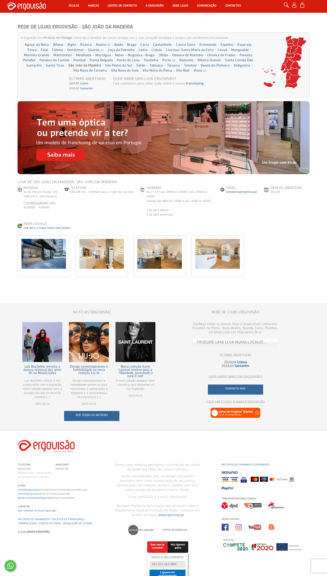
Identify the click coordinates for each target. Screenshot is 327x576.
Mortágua (103, 55)
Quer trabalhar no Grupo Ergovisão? (37, 511)
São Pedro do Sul (118, 65)
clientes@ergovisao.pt (30, 494)
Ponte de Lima (128, 60)
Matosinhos (62, 55)
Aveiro (103, 44)
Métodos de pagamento (34, 519)
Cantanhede (162, 44)
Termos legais (27, 523)
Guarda (96, 50)
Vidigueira (242, 65)
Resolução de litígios (77, 523)
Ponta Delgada (101, 60)
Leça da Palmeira (121, 50)
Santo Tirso (55, 65)
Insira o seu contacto (167, 557)
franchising (195, 83)
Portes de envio (50, 523)
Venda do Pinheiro (215, 65)
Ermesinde (207, 44)
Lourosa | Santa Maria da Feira (190, 50)
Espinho (226, 44)
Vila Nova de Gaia (125, 70)
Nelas (119, 55)
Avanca (86, 44)
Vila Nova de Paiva (157, 70)
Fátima (57, 50)
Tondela (190, 65)
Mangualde (240, 50)
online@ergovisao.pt (29, 490)
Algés (71, 44)
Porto (168, 60)
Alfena (58, 44)
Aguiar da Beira (37, 44)
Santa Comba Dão (239, 60)
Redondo (186, 60)
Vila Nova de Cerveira (90, 70)
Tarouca (173, 65)
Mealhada (83, 55)
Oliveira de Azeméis (187, 55)
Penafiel (29, 60)
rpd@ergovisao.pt (171, 515)
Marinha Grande (36, 55)
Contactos (233, 6)
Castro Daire (185, 44)
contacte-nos (235, 388)
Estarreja (244, 44)
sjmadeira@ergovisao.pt (241, 192)
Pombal (79, 60)
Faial (44, 50)
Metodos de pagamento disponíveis (245, 464)
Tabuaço (156, 65)
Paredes (246, 55)
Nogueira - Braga (141, 55)
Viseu (200, 70)
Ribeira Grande (209, 60)
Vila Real (182, 70)
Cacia (144, 44)
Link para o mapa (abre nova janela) (47, 228)
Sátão (140, 65)
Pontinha (151, 60)
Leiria (143, 50)
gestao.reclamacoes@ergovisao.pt (36, 498)
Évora (32, 50)
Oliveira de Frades (221, 55)
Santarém (34, 65)
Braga (131, 44)
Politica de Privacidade (68, 519)
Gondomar (75, 50)
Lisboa (157, 50)
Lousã (222, 50)
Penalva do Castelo (54, 60)
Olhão (163, 55)
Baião (118, 44)
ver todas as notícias (92, 415)
